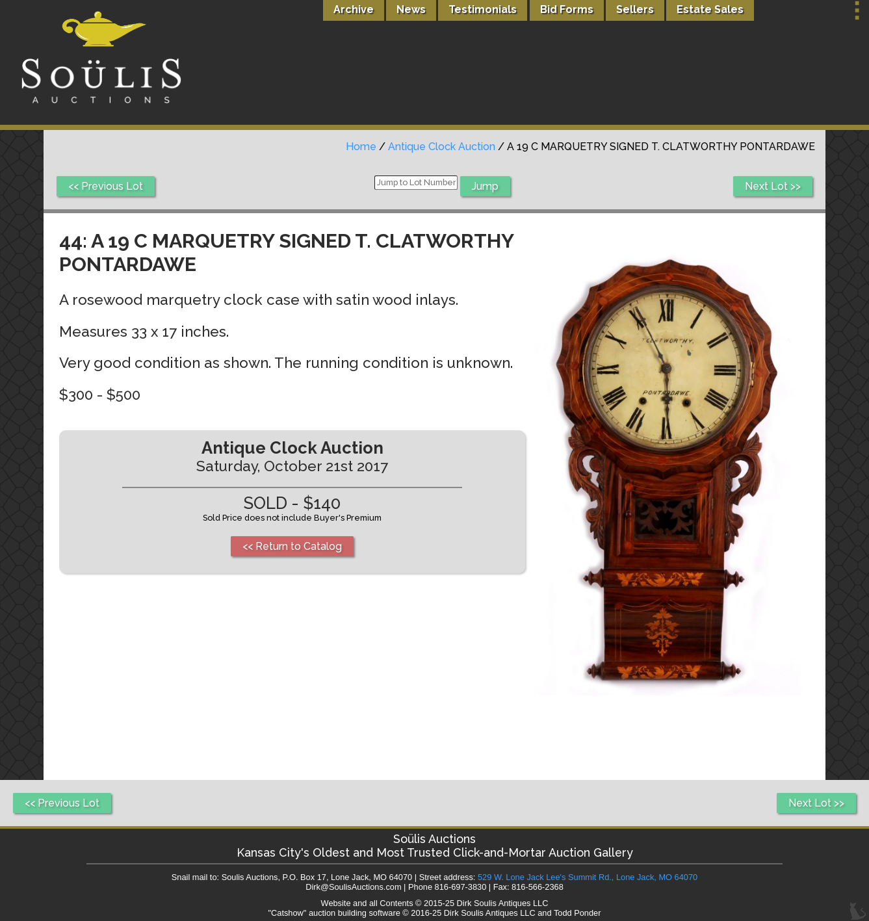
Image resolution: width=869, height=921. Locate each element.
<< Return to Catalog (292, 546)
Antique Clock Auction (441, 146)
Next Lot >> (773, 186)
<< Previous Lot (105, 186)
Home (361, 146)
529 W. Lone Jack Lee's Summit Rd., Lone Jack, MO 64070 (587, 877)
